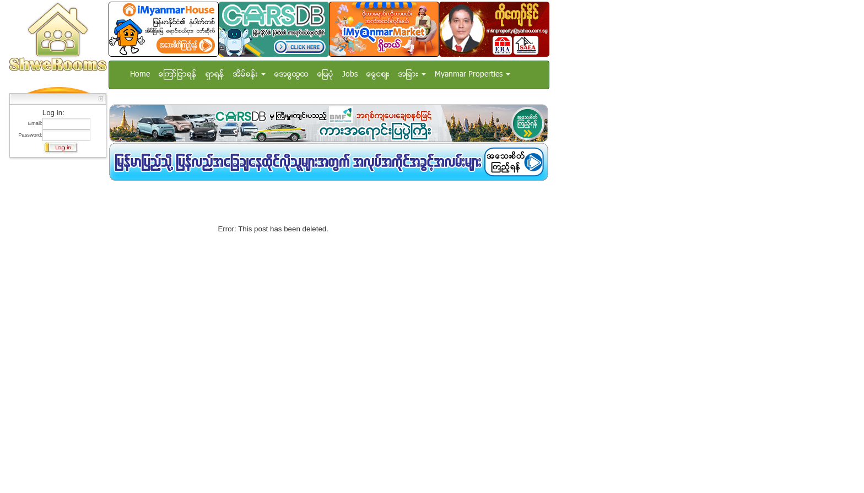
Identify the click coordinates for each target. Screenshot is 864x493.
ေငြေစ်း (378, 74)
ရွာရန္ (215, 74)
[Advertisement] (237, 188)
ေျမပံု (325, 74)
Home (140, 74)
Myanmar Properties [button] (472, 74)
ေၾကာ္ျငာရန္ (178, 74)
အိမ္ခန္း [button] (249, 74)
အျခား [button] (412, 74)
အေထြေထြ (291, 74)
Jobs (350, 74)
